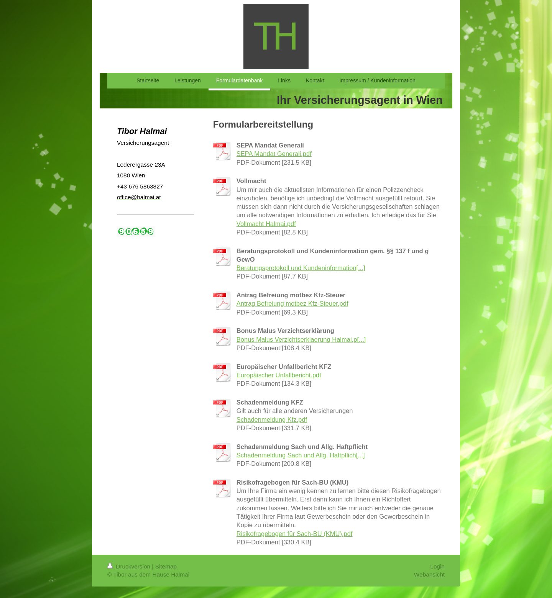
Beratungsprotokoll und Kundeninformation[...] (301, 267)
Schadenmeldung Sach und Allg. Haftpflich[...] (301, 455)
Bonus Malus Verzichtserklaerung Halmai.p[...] (301, 339)
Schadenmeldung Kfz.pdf (272, 419)
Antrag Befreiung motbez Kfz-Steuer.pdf (292, 303)
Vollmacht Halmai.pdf (266, 223)
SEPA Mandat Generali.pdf (274, 153)
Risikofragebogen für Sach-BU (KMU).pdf (295, 533)
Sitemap (166, 566)
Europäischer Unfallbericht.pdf (279, 375)
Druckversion (129, 566)
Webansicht (429, 574)
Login (437, 566)
